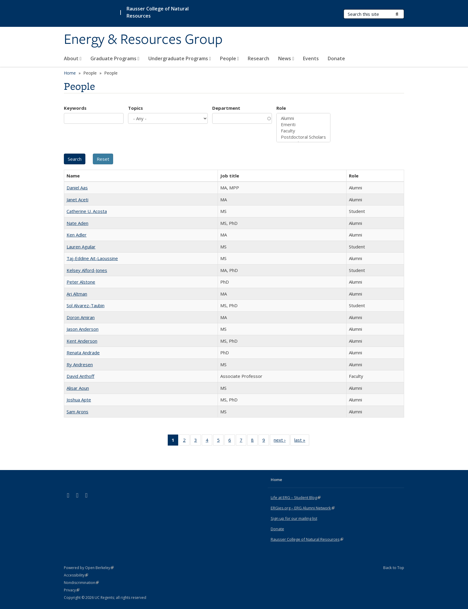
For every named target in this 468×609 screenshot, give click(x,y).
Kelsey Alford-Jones (87, 270)
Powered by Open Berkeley (89, 567)
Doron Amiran (81, 317)
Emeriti (303, 124)
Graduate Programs (114, 58)
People (229, 58)
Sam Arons (77, 412)
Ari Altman (77, 294)
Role (281, 108)
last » (301, 441)
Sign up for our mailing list (294, 518)
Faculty (303, 131)
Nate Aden (77, 223)
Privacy (71, 590)
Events (311, 58)
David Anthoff (80, 376)
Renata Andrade (83, 352)
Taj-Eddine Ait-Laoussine (92, 258)
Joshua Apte (79, 400)
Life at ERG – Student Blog (296, 497)
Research (258, 58)
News (286, 58)
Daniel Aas (77, 188)
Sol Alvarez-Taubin (85, 305)
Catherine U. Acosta (87, 211)
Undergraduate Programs (179, 58)
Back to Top (393, 567)
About (72, 58)
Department (226, 108)
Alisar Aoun (78, 388)
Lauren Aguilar (81, 247)
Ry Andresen (80, 364)
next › (282, 441)
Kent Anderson (82, 341)
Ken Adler (77, 235)
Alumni (303, 118)
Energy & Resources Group (143, 40)
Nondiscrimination (81, 582)
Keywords (75, 108)
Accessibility (76, 575)
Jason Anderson (82, 329)
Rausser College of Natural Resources (158, 12)
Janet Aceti (77, 200)
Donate (336, 58)
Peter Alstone (81, 282)
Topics (135, 108)
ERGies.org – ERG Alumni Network (303, 508)
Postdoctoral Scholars (303, 137)
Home (70, 73)
